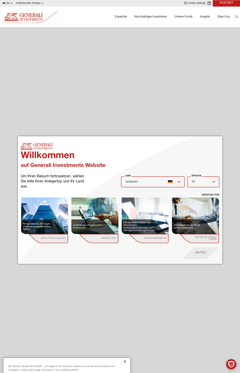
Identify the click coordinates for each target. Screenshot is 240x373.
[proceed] (200, 253)
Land (128, 175)
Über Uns (223, 17)
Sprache (196, 175)
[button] (194, 3)
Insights (205, 17)
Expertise (121, 17)
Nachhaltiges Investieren (150, 17)
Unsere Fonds (183, 17)
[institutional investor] (54, 238)
